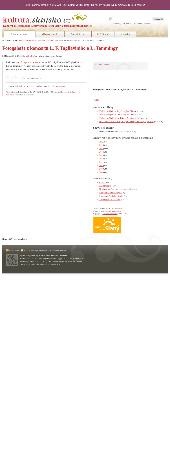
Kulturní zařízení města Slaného (53, 255)
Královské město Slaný (110, 214)
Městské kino (78, 34)
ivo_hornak (68, 258)
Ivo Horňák (32, 56)
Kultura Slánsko (102, 65)
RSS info (129, 23)
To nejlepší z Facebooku (109, 199)
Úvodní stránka (19, 34)
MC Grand (102, 34)
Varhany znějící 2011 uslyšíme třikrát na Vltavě (120, 118)
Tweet (96, 100)
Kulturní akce (105, 186)
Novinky (118, 23)
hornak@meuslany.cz (47, 258)
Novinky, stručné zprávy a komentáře (50, 40)
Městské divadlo (50, 34)
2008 (101, 172)
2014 (101, 152)
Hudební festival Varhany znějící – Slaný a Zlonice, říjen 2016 (126, 121)
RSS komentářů (30, 250)
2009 (101, 169)
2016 (101, 145)
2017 (101, 142)
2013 (101, 155)
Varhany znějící (43, 86)
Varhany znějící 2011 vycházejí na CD (116, 115)
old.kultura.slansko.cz (58, 250)
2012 (101, 159)
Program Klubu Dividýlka (110, 192)
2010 (101, 165)
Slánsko (80, 261)
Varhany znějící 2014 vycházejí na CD (116, 111)
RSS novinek (14, 250)
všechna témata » (59, 86)
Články (102, 182)
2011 (101, 162)
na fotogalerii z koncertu (29, 62)
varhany (30, 86)
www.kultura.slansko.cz (131, 5)
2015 (101, 148)
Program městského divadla (111, 196)
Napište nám (79, 258)
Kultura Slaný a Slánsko (27, 40)
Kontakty (125, 34)
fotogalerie (20, 86)
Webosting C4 (54, 261)
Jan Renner (34, 261)
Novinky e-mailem (144, 23)
